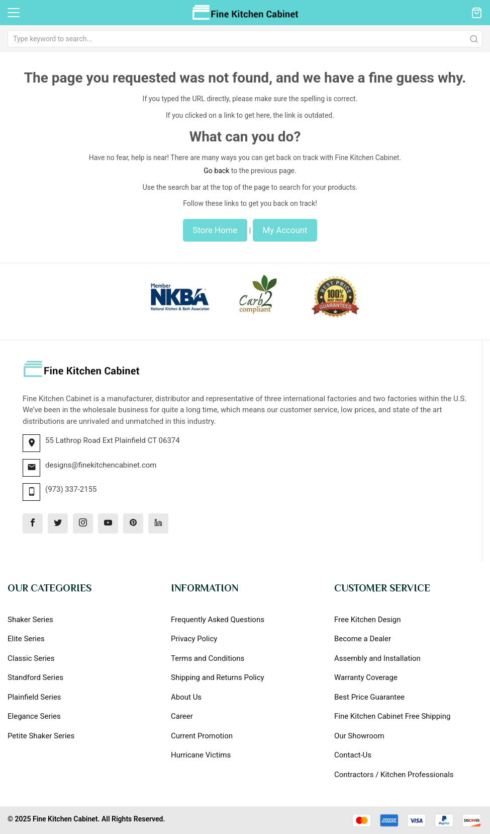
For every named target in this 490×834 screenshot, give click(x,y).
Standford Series (35, 677)
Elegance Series (34, 716)
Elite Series (26, 638)
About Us (186, 697)
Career (182, 716)
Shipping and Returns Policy (217, 677)
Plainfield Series (34, 697)
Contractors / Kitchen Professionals (394, 774)
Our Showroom (359, 735)
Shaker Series (30, 619)
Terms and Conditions (207, 658)
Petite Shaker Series (41, 735)
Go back (216, 171)
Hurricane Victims (201, 755)
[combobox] (245, 38)
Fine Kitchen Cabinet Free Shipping (392, 716)
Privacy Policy (194, 638)
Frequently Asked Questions (217, 619)
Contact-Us (352, 755)
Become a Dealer (362, 638)
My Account (285, 230)
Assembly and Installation (377, 658)
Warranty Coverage (366, 677)
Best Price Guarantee (369, 697)
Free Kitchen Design (367, 619)
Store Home (215, 230)
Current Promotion (202, 735)
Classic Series (31, 658)
